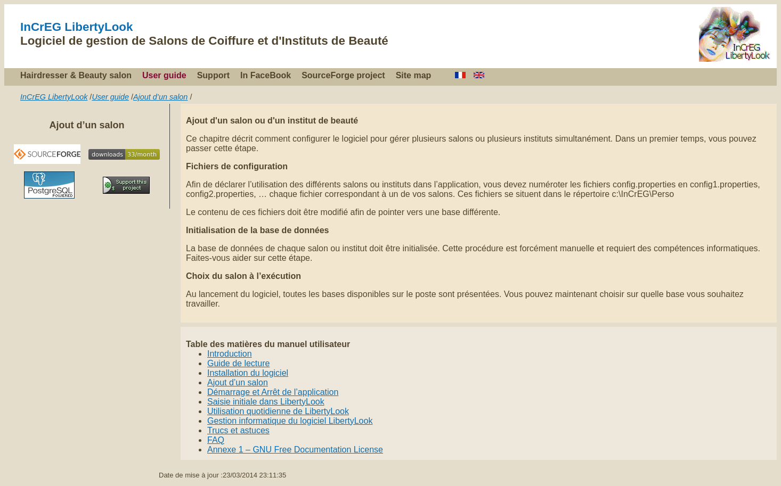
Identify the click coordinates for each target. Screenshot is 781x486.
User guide (164, 75)
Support (213, 75)
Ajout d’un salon (160, 97)
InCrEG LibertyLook (76, 27)
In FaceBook (265, 75)
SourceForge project (343, 75)
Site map (414, 75)
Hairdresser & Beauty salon (76, 75)
